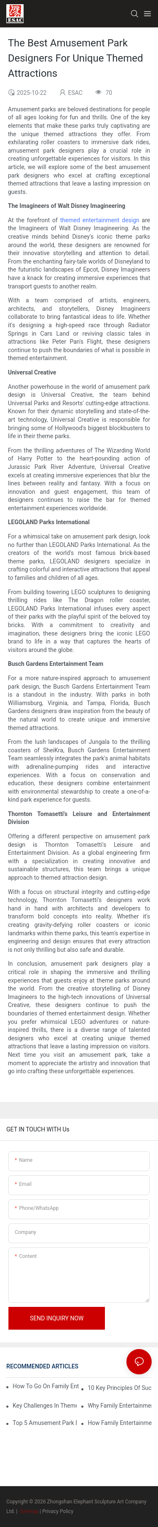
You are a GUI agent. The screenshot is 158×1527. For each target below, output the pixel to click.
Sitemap (28, 1511)
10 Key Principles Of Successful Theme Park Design (120, 1387)
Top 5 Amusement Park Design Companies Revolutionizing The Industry (45, 1422)
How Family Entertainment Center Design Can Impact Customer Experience (120, 1422)
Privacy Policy (57, 1511)
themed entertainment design (99, 220)
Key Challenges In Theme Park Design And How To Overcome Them (45, 1405)
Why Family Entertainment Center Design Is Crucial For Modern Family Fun (120, 1405)
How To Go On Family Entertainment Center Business (46, 1386)
